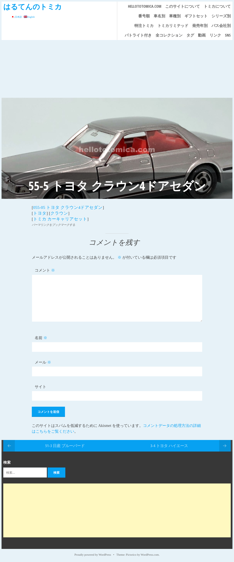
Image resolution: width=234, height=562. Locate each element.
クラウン (59, 213)
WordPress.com (150, 554)
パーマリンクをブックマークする (53, 224)
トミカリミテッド (172, 25)
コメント (45, 270)
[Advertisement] (117, 69)
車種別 (175, 15)
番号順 (144, 15)
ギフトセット (196, 15)
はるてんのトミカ (32, 6)
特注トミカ (144, 25)
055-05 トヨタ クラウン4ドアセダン (68, 207)
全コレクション (169, 35)
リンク (215, 35)
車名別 (159, 15)
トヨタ (39, 213)
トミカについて (217, 6)
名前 (41, 338)
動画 (202, 35)
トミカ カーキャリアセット (60, 219)
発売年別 (200, 25)
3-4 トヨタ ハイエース (169, 445)
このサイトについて (182, 6)
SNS (228, 35)
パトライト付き (138, 35)
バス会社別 (221, 25)
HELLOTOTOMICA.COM (144, 6)
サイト (40, 387)
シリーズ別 (221, 15)
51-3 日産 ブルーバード (65, 445)
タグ (190, 35)
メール (43, 362)
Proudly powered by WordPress (92, 554)
